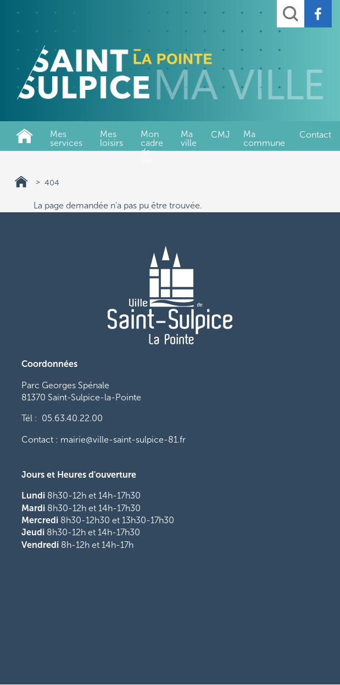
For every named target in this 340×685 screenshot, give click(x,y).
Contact (315, 134)
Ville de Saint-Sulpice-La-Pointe (24, 136)
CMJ (220, 134)
